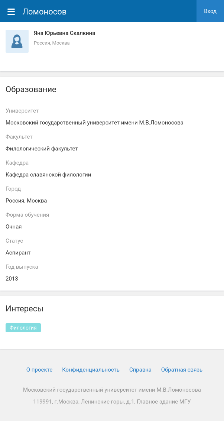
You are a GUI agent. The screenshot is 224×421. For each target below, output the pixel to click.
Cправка (140, 369)
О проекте (39, 369)
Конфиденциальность (91, 369)
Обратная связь (181, 369)
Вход (210, 11)
